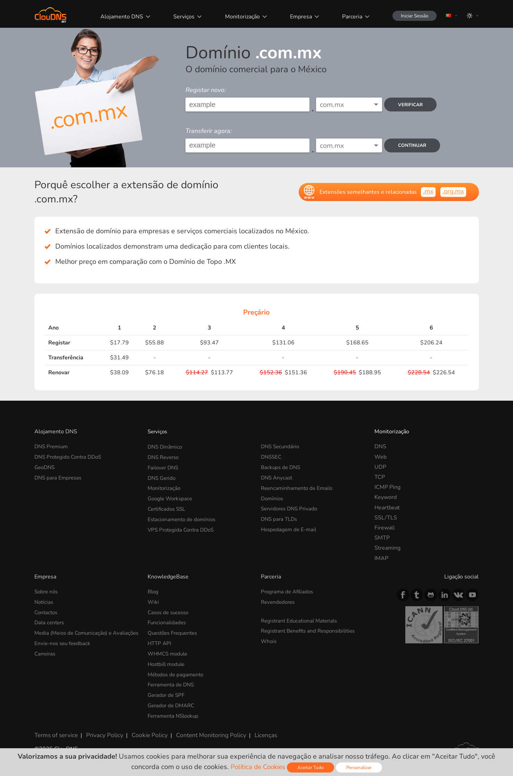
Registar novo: (205, 90)
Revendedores (279, 602)
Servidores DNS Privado (291, 507)
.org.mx (452, 191)
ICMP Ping (387, 487)
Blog (153, 591)
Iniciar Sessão (411, 15)
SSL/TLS (385, 517)
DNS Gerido (163, 477)
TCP (379, 477)
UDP (380, 467)
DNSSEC (272, 457)
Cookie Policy (143, 731)
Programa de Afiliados (288, 591)
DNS (380, 446)
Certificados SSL (168, 507)
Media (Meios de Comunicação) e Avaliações (75, 635)
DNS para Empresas (59, 477)
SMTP (382, 538)
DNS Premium (52, 446)
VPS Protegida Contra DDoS (183, 528)
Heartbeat (387, 507)
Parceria (346, 16)
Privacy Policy (101, 731)
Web (380, 457)
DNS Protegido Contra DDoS (70, 457)
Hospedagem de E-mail (290, 528)
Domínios (273, 497)
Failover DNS (164, 467)
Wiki (153, 602)
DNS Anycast (277, 477)
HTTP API (160, 642)
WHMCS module (169, 652)
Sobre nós (47, 591)
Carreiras (45, 659)
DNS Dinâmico (166, 446)
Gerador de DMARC (173, 703)
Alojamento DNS (117, 16)
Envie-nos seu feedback (63, 649)
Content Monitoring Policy (200, 731)
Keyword (385, 497)
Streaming (387, 548)
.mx (425, 191)
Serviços (179, 16)
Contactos (46, 612)
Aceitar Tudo (312, 767)
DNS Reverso (165, 457)
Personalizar (361, 767)
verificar (412, 104)
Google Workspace (172, 497)
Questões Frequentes (175, 632)
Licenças (252, 731)
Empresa (295, 16)
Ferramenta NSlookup (175, 713)
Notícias (44, 602)
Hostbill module (168, 662)
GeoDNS (45, 467)
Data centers (50, 622)
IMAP (381, 558)
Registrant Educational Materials (301, 620)
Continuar (414, 145)
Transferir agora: (208, 131)
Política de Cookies (257, 766)
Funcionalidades (168, 622)
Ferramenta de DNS (173, 683)
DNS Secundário (281, 446)
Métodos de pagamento (177, 672)
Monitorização (237, 16)
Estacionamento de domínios (184, 517)
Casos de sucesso (170, 612)
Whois (269, 640)
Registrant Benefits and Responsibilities (311, 630)
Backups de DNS (282, 467)
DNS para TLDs (280, 517)
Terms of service (55, 731)
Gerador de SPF (167, 693)
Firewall (384, 528)
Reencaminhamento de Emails (299, 487)
